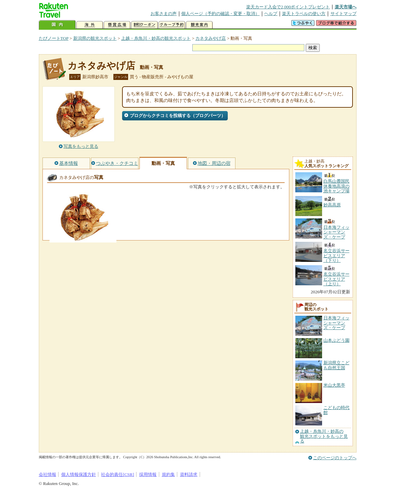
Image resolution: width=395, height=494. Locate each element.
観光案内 (199, 25)
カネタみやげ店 (210, 38)
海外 (89, 25)
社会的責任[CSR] (117, 474)
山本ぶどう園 (336, 340)
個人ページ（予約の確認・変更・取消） (220, 13)
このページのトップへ (335, 457)
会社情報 (47, 474)
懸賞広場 (117, 25)
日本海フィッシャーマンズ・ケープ (336, 322)
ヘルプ (270, 13)
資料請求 (188, 474)
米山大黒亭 (334, 385)
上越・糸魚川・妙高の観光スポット (156, 38)
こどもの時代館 (336, 410)
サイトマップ (343, 13)
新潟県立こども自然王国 (336, 365)
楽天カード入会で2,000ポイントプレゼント (288, 6)
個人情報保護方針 (78, 474)
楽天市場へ (346, 6)
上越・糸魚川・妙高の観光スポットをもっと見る (324, 436)
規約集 (168, 474)
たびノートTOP (54, 38)
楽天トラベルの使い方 (303, 13)
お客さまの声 (164, 13)
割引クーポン (144, 25)
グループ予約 (172, 25)
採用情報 (148, 474)
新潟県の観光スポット (95, 38)
